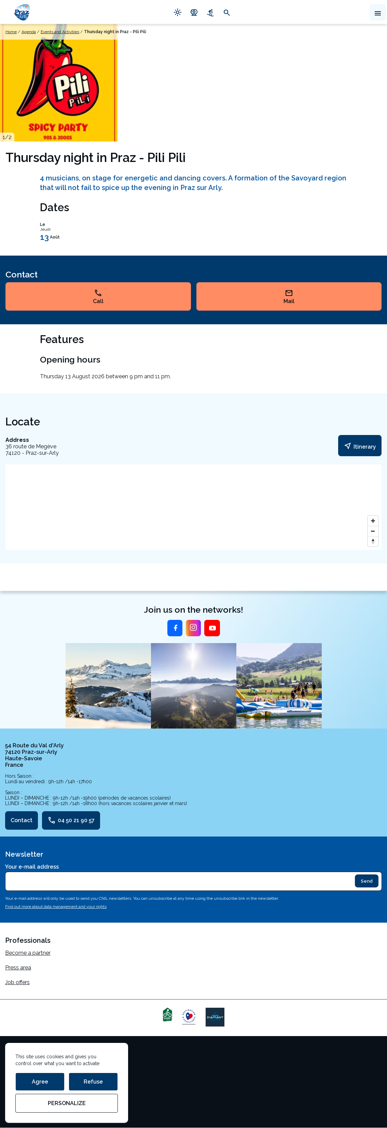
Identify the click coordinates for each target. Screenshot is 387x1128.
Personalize (67, 1103)
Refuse (93, 1081)
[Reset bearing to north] (373, 541)
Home (11, 31)
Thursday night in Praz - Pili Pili (115, 31)
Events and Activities (60, 31)
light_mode (178, 12)
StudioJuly (18, 1097)
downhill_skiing (210, 12)
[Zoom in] (373, 521)
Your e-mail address (32, 867)
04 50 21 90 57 (71, 820)
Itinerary (360, 446)
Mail (289, 296)
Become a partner (28, 953)
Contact (21, 820)
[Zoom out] (373, 531)
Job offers (17, 982)
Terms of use (21, 1053)
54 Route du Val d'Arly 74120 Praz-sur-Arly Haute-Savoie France (34, 755)
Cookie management (31, 1067)
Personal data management (40, 1082)
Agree (40, 1081)
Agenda (29, 31)
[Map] (193, 507)
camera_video (194, 12)
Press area (18, 967)
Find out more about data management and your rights (56, 906)
